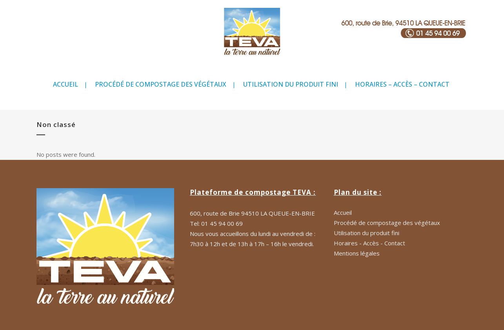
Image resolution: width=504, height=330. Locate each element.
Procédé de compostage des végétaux (387, 223)
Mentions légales (357, 253)
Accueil (343, 212)
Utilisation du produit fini (366, 233)
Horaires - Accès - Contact (369, 243)
